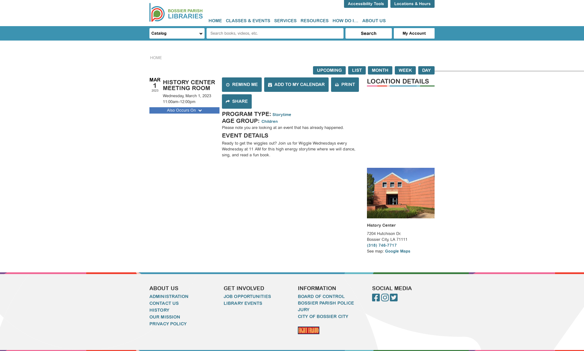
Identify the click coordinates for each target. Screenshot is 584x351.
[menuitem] (215, 21)
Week (405, 70)
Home (215, 20)
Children (269, 121)
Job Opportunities (247, 296)
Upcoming (329, 70)
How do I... (345, 20)
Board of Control (321, 296)
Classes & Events (248, 20)
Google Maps (397, 251)
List (357, 70)
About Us (374, 20)
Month (380, 70)
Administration (168, 296)
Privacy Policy (168, 324)
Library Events (243, 303)
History (159, 310)
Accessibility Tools (366, 3)
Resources (315, 20)
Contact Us (164, 303)
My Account (414, 33)
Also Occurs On (185, 110)
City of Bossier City (323, 316)
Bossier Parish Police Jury (326, 306)
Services (285, 20)
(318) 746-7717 (382, 245)
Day (426, 70)
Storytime (281, 114)
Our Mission (164, 317)
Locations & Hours (412, 3)
